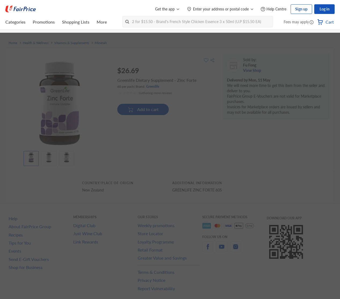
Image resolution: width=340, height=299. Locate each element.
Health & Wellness (36, 43)
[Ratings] (145, 93)
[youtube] (221, 249)
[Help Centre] (273, 9)
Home (13, 43)
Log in (325, 9)
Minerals (101, 43)
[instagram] (235, 249)
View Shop (252, 70)
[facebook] (207, 249)
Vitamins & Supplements (71, 43)
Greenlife (152, 86)
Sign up (301, 9)
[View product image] (31, 157)
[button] (311, 22)
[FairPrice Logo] (20, 9)
